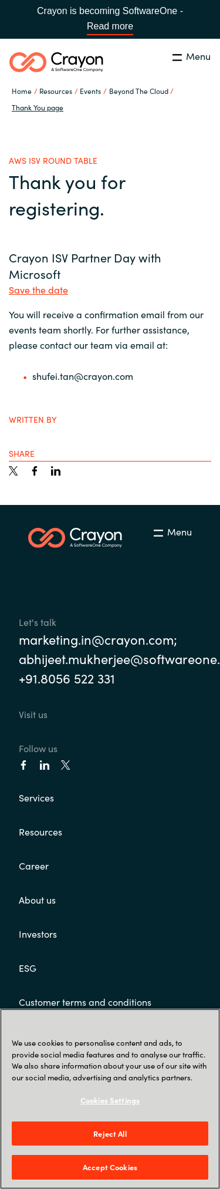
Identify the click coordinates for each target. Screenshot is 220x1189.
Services (36, 797)
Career (34, 865)
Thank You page (37, 107)
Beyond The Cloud (138, 91)
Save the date (38, 289)
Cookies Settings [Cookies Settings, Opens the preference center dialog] (110, 1100)
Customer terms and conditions (85, 1001)
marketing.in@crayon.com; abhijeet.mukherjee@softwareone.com (110, 649)
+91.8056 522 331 (67, 678)
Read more (110, 26)
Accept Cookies (110, 1167)
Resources (40, 831)
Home (22, 91)
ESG (27, 967)
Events (90, 91)
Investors (38, 933)
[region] (110, 1099)
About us (37, 899)
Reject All (109, 1133)
